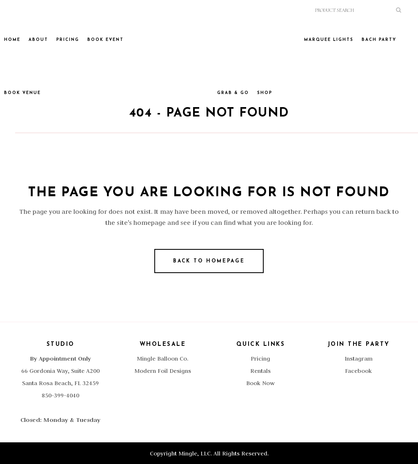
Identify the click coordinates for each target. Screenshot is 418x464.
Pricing (260, 358)
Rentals (260, 370)
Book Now (260, 383)
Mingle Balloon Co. (162, 358)
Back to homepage (209, 261)
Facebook (358, 370)
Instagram (359, 358)
